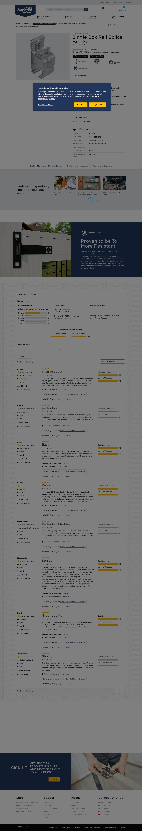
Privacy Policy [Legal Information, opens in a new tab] (49, 99)
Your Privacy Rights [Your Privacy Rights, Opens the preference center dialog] (45, 105)
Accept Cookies (97, 105)
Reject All (81, 105)
